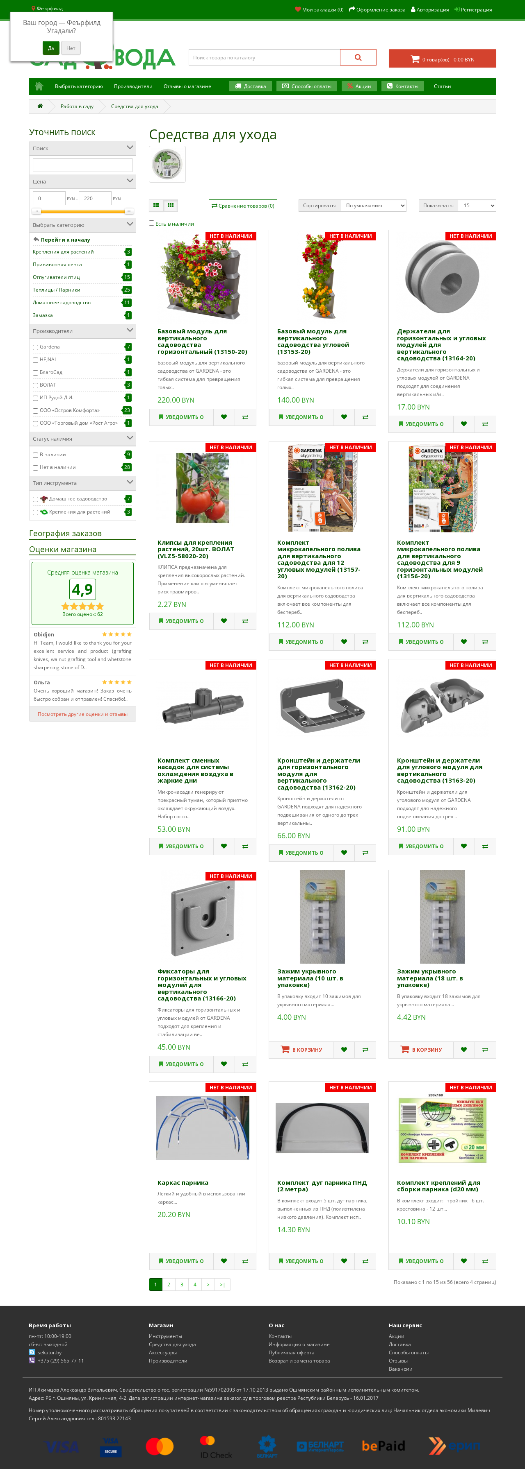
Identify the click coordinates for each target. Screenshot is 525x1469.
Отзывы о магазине (187, 86)
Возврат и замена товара (299, 1360)
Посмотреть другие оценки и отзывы (83, 714)
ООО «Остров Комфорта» (70, 410)
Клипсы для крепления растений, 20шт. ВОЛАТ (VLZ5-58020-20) (196, 549)
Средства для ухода (134, 106)
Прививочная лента (57, 264)
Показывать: (438, 205)
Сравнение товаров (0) (246, 205)
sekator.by (50, 1352)
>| (223, 1284)
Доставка (255, 86)
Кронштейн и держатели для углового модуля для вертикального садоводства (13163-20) (439, 770)
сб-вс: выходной (48, 1344)
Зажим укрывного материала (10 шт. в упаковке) (310, 978)
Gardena (50, 346)
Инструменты (165, 1336)
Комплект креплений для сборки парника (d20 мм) (438, 1185)
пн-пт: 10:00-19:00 (50, 1336)
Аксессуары (163, 1352)
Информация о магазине (299, 1344)
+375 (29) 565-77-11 (61, 1360)
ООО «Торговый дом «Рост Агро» (79, 422)
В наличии (53, 454)
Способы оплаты (311, 86)
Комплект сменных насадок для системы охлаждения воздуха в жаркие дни (195, 770)
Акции (363, 86)
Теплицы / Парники (56, 289)
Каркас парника (183, 1182)
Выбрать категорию (79, 86)
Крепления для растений (63, 251)
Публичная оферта (292, 1352)
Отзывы (398, 1360)
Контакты (406, 86)
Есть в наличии (171, 223)
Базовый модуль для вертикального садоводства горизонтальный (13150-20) (202, 341)
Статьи (442, 86)
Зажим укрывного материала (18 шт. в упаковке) (430, 978)
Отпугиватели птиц (56, 277)
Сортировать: (319, 205)
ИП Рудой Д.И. (56, 397)
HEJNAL (48, 359)
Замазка (43, 315)
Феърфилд (47, 8)
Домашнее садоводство (62, 302)
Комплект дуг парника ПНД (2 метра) (322, 1185)
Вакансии (401, 1368)
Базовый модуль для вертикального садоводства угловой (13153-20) (313, 341)
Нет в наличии (58, 467)
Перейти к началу (65, 239)
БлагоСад (51, 372)
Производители (133, 86)
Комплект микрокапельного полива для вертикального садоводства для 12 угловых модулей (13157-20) (319, 559)
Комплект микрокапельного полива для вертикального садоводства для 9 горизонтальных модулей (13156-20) (440, 559)
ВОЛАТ (48, 384)
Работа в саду (77, 106)
